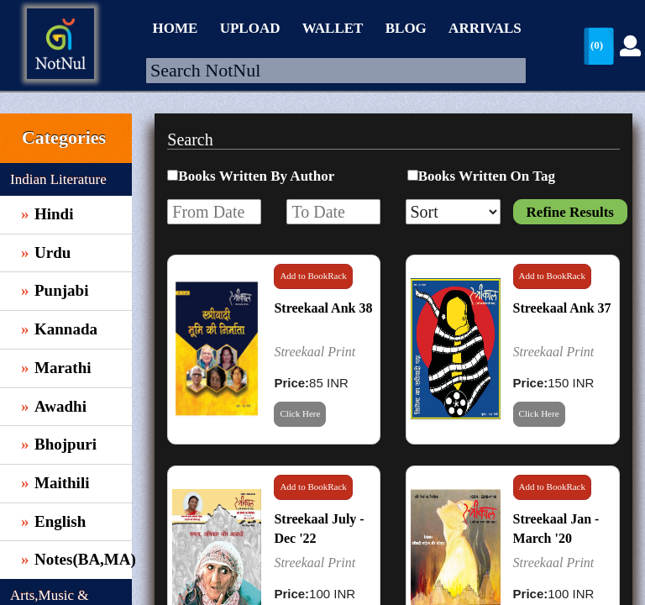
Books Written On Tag (486, 176)
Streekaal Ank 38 (323, 308)
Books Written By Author (256, 176)
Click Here (300, 413)
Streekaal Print (314, 352)
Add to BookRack (313, 276)
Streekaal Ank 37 (562, 308)
